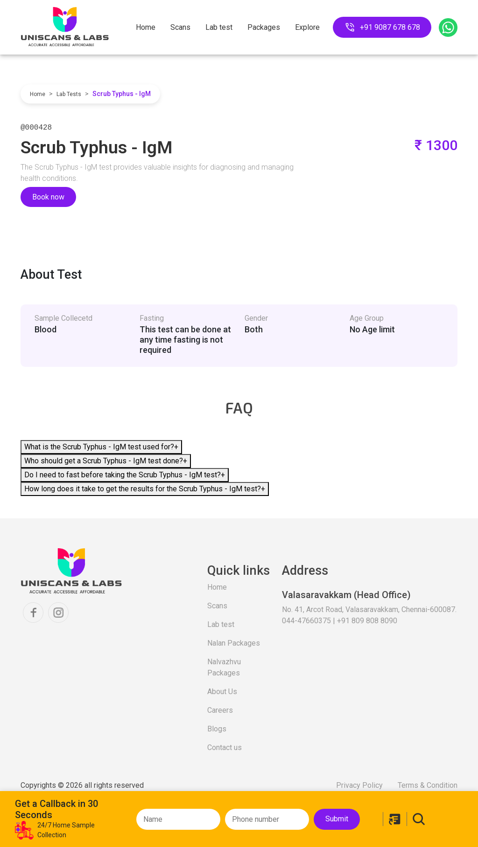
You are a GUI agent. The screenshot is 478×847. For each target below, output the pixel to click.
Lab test (218, 27)
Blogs (216, 728)
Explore (307, 27)
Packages (263, 27)
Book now (48, 197)
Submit (336, 818)
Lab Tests (68, 94)
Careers (220, 710)
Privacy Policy (359, 785)
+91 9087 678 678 (382, 27)
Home (145, 27)
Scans (180, 27)
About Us (222, 691)
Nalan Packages (233, 643)
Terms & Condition (427, 785)
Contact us (224, 747)
